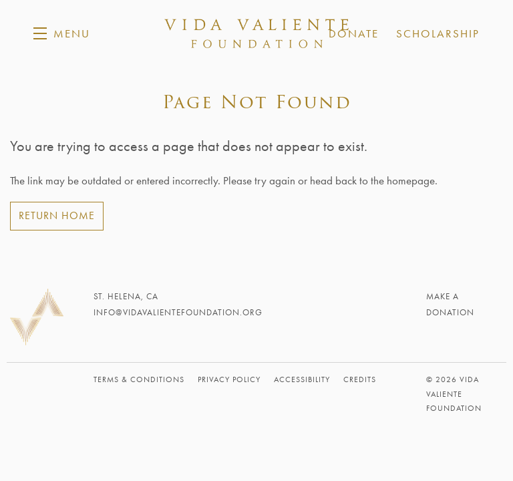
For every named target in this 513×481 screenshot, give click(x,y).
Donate (354, 33)
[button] (61, 33)
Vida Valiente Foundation (256, 33)
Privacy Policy (229, 379)
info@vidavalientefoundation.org (178, 312)
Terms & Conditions (139, 379)
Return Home (57, 215)
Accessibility (302, 379)
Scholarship (438, 33)
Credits (359, 379)
